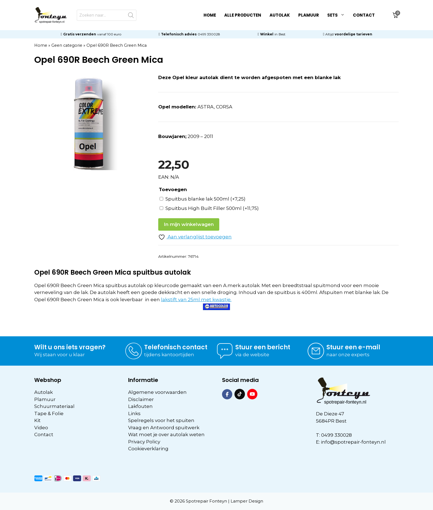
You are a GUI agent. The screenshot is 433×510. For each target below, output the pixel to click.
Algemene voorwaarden (157, 392)
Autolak (280, 15)
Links (134, 413)
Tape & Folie (49, 413)
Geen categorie (66, 45)
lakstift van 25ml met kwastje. (196, 299)
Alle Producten (242, 15)
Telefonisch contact (175, 347)
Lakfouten (140, 406)
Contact (364, 15)
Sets (338, 15)
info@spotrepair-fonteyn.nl (353, 442)
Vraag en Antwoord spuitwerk (163, 427)
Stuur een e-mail (353, 347)
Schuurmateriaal (54, 406)
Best (282, 34)
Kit (37, 420)
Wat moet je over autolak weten (166, 434)
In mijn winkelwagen (189, 224)
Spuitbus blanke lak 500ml (205, 199)
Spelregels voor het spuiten (161, 420)
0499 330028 (209, 34)
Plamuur (308, 15)
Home (210, 15)
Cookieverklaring (148, 448)
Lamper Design (247, 501)
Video (41, 427)
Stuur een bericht (262, 347)
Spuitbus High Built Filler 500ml (212, 208)
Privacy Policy (144, 441)
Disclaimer (141, 399)
